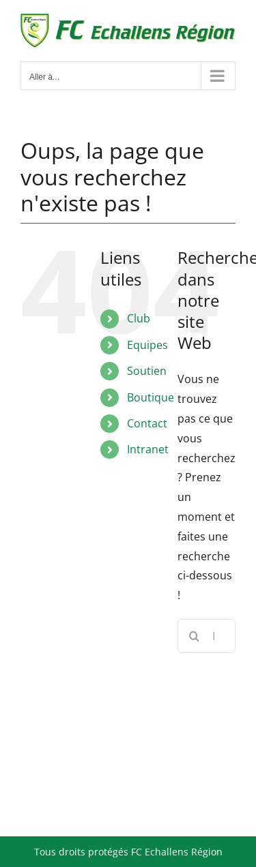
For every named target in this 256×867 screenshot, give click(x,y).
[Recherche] (194, 636)
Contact (147, 423)
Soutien (147, 370)
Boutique (150, 397)
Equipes (147, 344)
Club (138, 318)
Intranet (148, 449)
